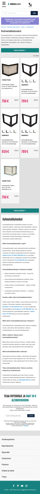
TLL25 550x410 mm (21, 260)
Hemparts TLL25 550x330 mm (24, 309)
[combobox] (16, 13)
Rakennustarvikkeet (13, 27)
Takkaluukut (30, 27)
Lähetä (31, 416)
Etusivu (3, 27)
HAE (34, 13)
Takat (23, 27)
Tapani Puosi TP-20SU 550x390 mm (14, 255)
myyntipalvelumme (24, 380)
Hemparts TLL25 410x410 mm (12, 306)
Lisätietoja (25, 425)
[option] (23, 81)
